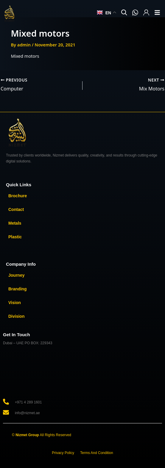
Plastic (15, 236)
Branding (17, 289)
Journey (16, 275)
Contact (16, 209)
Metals (14, 223)
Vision (14, 302)
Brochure (17, 195)
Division (16, 316)
